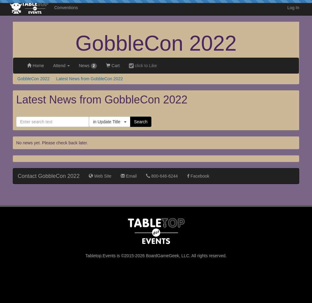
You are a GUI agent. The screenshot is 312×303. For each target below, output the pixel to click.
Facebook (198, 176)
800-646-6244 (162, 176)
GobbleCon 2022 (155, 43)
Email (129, 176)
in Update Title (109, 121)
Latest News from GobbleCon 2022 (89, 78)
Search (140, 121)
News (88, 66)
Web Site (100, 176)
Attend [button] (61, 65)
